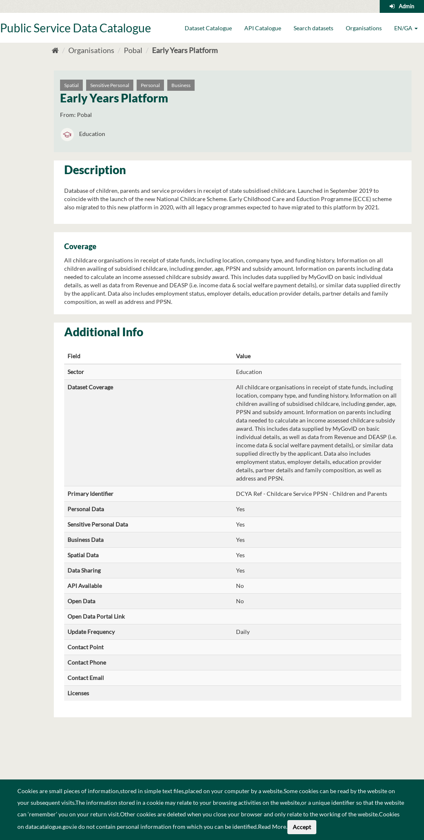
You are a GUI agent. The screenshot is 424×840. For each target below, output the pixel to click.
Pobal (133, 50)
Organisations (364, 28)
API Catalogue (262, 28)
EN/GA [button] (406, 28)
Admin (406, 6)
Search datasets (313, 28)
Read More (272, 826)
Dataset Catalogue (208, 28)
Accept (302, 826)
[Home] (55, 50)
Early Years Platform (185, 50)
